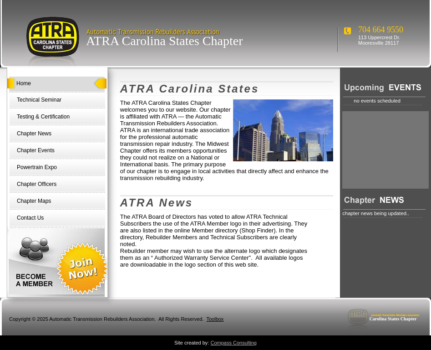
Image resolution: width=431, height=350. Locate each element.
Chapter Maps (34, 201)
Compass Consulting (234, 342)
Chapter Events (36, 150)
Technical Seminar (39, 100)
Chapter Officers (36, 184)
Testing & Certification (43, 116)
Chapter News (34, 133)
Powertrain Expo (37, 167)
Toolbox (214, 319)
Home (23, 83)
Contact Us (30, 218)
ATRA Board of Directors (164, 216)
